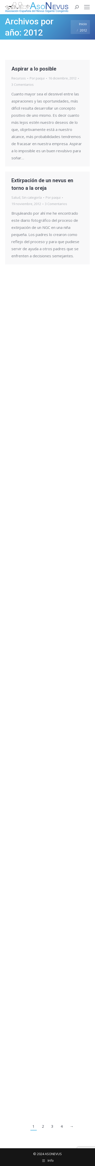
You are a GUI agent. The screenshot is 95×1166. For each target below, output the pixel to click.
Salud (15, 197)
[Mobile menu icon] (87, 7)
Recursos (18, 78)
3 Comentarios (22, 84)
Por (37, 78)
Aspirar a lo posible (33, 69)
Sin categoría (32, 197)
